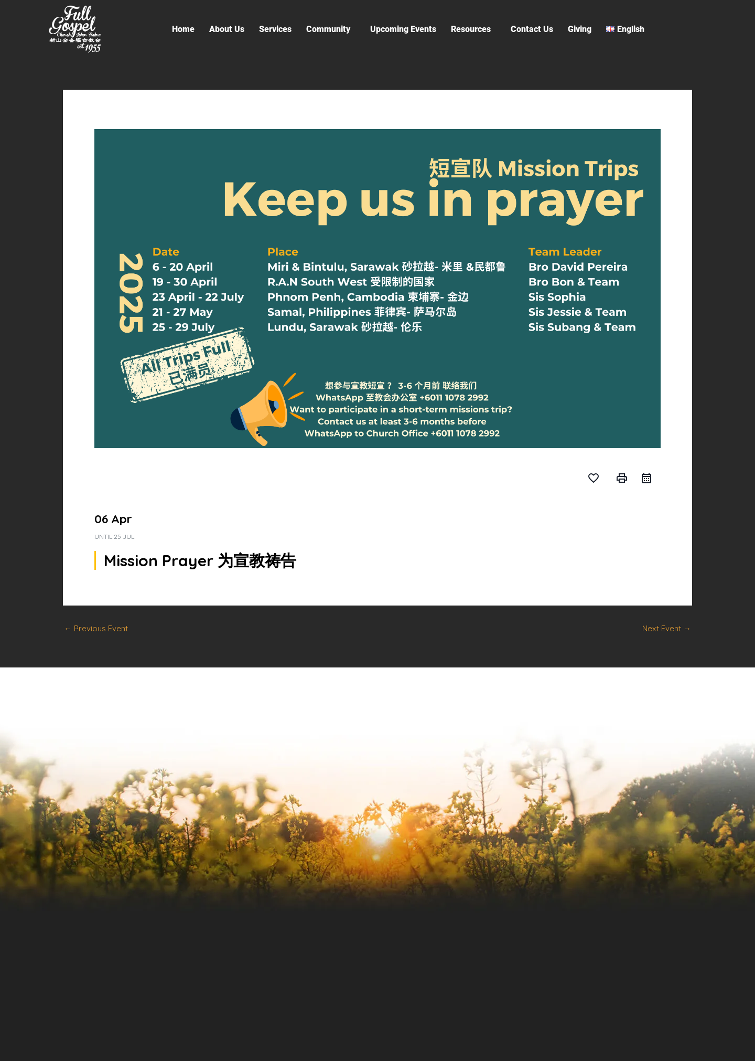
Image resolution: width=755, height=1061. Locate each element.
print (622, 478)
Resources (471, 29)
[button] (331, 29)
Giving (579, 29)
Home (183, 29)
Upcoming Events (403, 29)
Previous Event (96, 628)
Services (275, 29)
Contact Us (532, 29)
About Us (226, 29)
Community (328, 29)
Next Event (666, 628)
